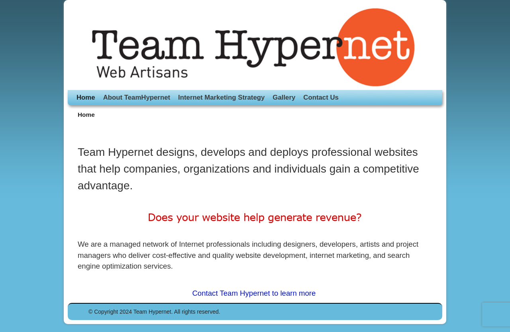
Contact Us (321, 97)
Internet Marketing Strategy (221, 97)
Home (85, 97)
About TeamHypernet (136, 97)
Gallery (284, 97)
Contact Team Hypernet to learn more (255, 293)
